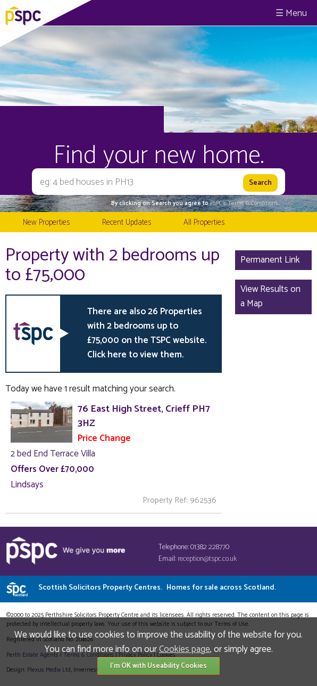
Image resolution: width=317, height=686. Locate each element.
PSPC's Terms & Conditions (244, 203)
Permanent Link (270, 259)
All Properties (203, 222)
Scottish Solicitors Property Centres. (157, 588)
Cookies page (184, 649)
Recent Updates (126, 222)
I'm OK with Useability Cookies (158, 666)
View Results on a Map (270, 296)
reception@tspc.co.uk (207, 559)
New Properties (46, 222)
